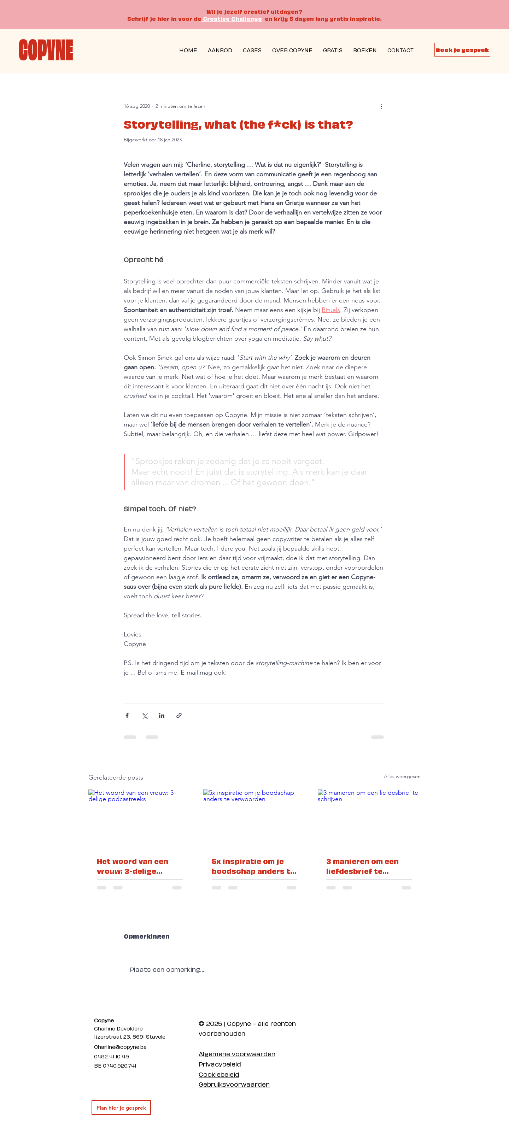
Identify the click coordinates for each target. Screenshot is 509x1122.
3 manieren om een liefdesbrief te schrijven (362, 866)
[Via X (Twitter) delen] (144, 715)
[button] (333, 49)
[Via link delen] (179, 715)
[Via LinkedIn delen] (161, 715)
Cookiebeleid (219, 1073)
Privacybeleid (220, 1063)
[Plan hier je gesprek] (121, 1107)
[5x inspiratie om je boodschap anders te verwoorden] (254, 818)
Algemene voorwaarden (237, 1053)
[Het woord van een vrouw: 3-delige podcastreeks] (139, 818)
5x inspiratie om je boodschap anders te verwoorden (253, 866)
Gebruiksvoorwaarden (234, 1083)
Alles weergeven (402, 776)
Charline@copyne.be (120, 1046)
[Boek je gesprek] (462, 50)
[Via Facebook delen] (127, 715)
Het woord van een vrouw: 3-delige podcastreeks (132, 866)
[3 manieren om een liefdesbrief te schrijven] (369, 818)
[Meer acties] (381, 106)
